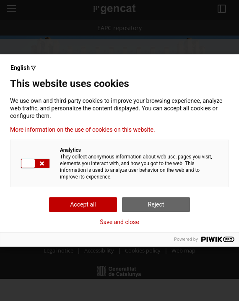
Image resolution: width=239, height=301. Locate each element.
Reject (156, 204)
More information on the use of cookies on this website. (82, 129)
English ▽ (23, 67)
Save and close (119, 222)
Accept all (83, 204)
